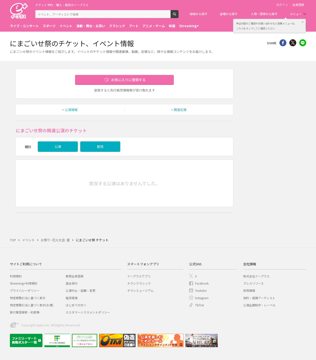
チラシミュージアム (140, 290)
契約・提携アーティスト (259, 298)
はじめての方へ (76, 305)
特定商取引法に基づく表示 (27, 298)
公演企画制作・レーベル (259, 305)
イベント (65, 25)
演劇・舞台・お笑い (90, 25)
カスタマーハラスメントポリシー (88, 312)
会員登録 (298, 4)
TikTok (199, 305)
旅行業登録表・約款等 (25, 312)
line (302, 42)
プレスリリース (253, 283)
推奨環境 (72, 298)
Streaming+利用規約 (23, 283)
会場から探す (228, 14)
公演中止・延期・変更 (80, 290)
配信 (100, 146)
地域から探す (198, 14)
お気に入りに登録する (128, 79)
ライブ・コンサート (24, 25)
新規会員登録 (74, 276)
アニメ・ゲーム (153, 25)
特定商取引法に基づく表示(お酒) (31, 305)
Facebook (202, 283)
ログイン (282, 4)
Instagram (202, 298)
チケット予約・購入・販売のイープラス (61, 5)
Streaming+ (189, 25)
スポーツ (49, 25)
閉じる (303, 22)
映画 (172, 25)
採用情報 (249, 290)
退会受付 (72, 283)
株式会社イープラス (256, 276)
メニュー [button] (296, 14)
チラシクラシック (139, 283)
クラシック (117, 25)
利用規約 (16, 276)
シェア (282, 42)
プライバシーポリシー (25, 290)
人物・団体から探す (264, 14)
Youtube (200, 290)
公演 (58, 146)
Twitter (292, 42)
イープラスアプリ (139, 276)
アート (133, 25)
